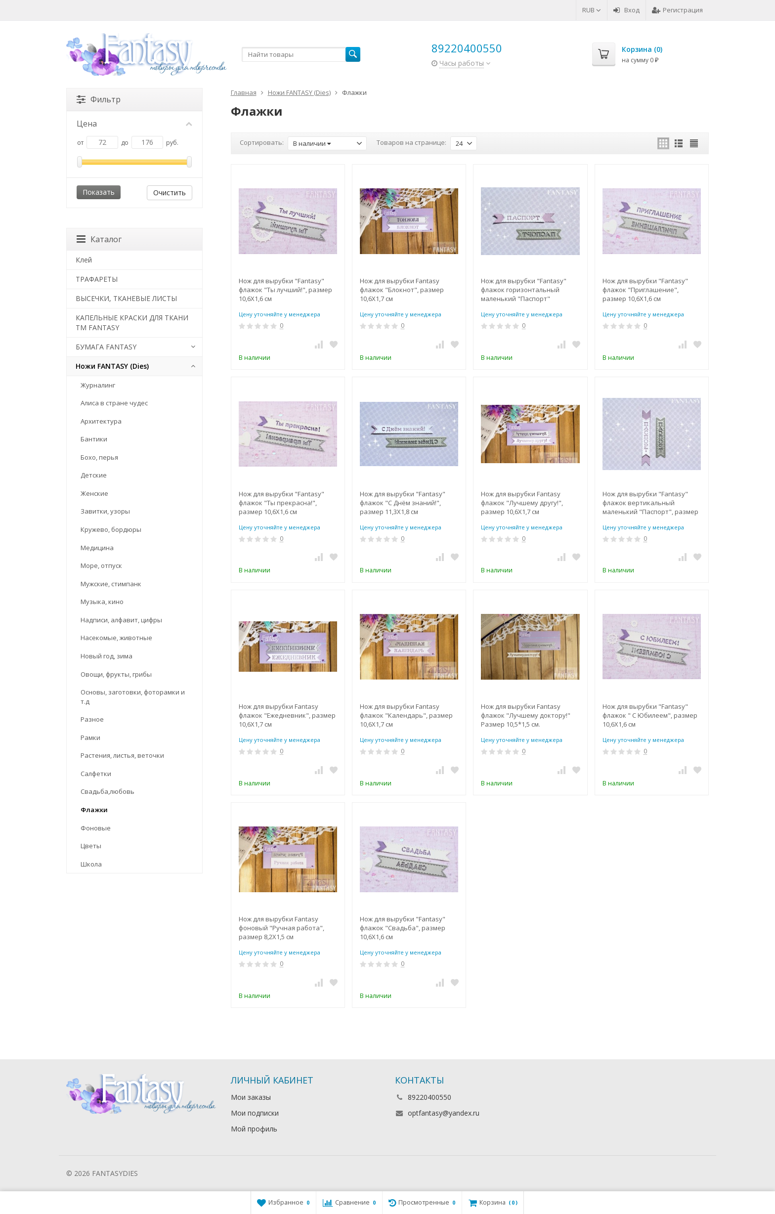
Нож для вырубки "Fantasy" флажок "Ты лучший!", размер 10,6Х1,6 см (285, 289)
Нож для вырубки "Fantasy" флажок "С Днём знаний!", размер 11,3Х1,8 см (402, 502)
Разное (92, 719)
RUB (591, 9)
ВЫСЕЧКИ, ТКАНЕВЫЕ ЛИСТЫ (126, 298)
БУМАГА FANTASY (106, 346)
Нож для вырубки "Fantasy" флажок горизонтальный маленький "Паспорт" (523, 289)
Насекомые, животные (116, 637)
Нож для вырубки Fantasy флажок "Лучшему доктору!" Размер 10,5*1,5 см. (525, 715)
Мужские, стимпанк (111, 583)
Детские (94, 475)
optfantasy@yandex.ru (443, 1113)
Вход (626, 9)
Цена (134, 124)
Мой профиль (254, 1128)
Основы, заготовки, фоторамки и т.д (133, 697)
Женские (94, 493)
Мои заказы (251, 1097)
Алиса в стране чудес (114, 402)
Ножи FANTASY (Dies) (112, 366)
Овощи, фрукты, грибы (116, 674)
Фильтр (99, 99)
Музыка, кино (102, 601)
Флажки (94, 809)
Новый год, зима (106, 655)
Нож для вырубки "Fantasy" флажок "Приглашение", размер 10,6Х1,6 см (645, 289)
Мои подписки (255, 1113)
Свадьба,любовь (107, 791)
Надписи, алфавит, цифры (121, 619)
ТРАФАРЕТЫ (97, 279)
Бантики (94, 438)
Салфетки (96, 773)
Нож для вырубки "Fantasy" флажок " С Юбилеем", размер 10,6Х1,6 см (650, 715)
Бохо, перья (99, 457)
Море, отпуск (101, 565)
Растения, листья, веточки (122, 755)
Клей (84, 259)
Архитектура (101, 421)
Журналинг (98, 385)
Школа (91, 864)
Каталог (99, 239)
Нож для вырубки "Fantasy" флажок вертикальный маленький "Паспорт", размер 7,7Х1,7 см (650, 502)
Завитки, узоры (105, 511)
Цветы (91, 845)
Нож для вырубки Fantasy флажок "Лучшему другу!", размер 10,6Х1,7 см (522, 502)
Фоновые (96, 828)
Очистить (169, 192)
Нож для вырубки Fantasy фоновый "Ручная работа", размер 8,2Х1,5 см (281, 927)
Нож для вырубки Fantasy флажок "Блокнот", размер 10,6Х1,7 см (402, 289)
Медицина (97, 547)
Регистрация (677, 9)
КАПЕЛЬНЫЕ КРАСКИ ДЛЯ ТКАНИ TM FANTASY (132, 322)
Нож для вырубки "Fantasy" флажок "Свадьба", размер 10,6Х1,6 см (402, 927)
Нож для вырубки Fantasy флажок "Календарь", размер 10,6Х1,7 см (406, 715)
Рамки (90, 737)
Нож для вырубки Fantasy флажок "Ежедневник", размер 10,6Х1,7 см (287, 715)
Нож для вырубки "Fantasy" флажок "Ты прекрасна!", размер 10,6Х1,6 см (281, 502)
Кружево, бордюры (111, 529)
